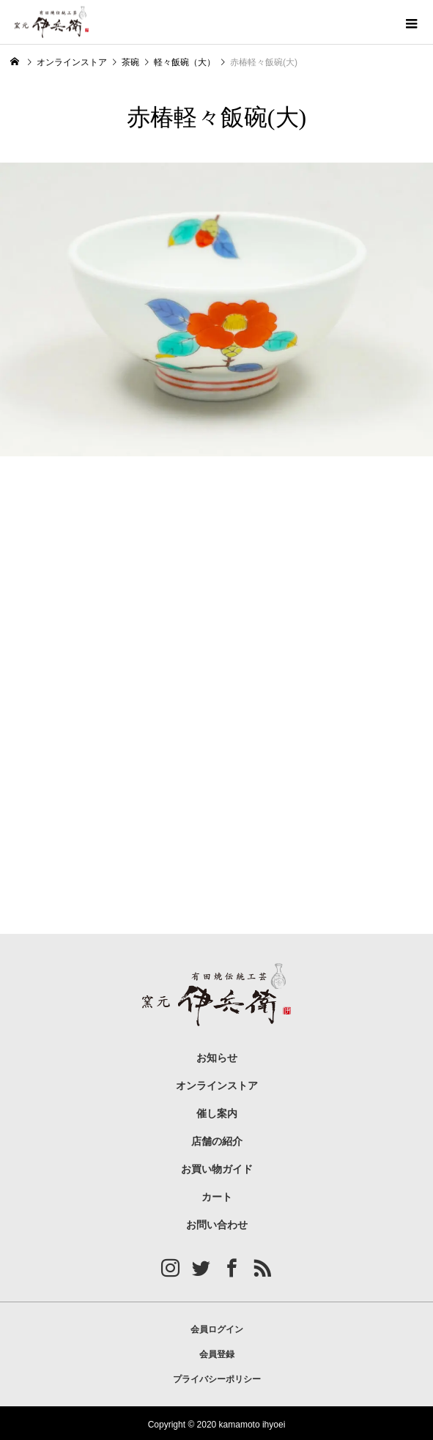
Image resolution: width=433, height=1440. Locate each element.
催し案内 (216, 1113)
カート (216, 1197)
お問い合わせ (217, 1225)
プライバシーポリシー (217, 1379)
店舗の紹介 (217, 1141)
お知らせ (216, 1058)
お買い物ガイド (217, 1169)
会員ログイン (216, 1329)
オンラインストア (217, 1085)
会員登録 (216, 1354)
